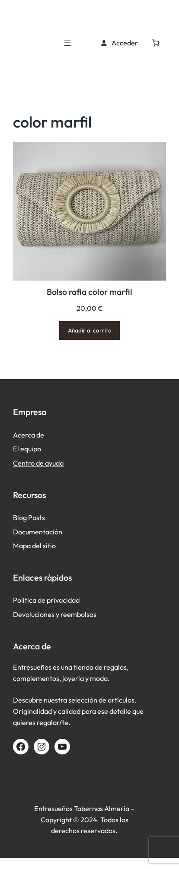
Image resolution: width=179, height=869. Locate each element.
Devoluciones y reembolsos (54, 614)
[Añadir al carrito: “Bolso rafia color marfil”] (89, 330)
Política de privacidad (46, 600)
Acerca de (28, 435)
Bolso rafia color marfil (89, 291)
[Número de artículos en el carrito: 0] (156, 43)
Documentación (37, 531)
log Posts (31, 517)
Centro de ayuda (38, 463)
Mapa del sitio (34, 545)
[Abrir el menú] (67, 43)
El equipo (27, 448)
